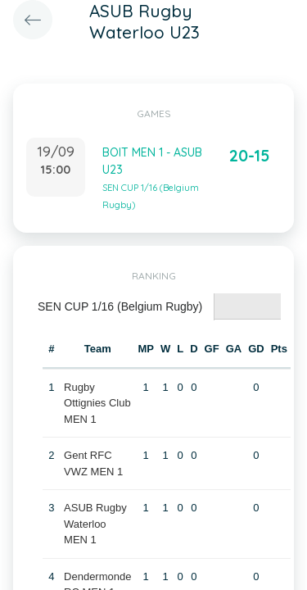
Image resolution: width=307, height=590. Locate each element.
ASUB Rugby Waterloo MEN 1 (95, 524)
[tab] (120, 306)
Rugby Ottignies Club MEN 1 (97, 403)
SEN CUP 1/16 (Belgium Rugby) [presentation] (120, 306)
